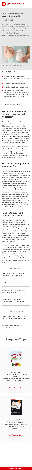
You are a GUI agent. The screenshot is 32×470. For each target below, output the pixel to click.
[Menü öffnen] (28, 4)
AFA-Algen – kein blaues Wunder (13, 283)
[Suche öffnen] (23, 4)
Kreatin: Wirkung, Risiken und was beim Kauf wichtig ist (13, 291)
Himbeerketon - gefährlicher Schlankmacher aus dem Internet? (13, 301)
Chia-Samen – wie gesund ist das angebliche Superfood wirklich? (13, 274)
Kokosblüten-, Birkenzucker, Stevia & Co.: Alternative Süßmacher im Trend (14, 317)
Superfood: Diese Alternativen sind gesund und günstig (13, 327)
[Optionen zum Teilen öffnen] (16, 42)
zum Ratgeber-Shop (15, 387)
